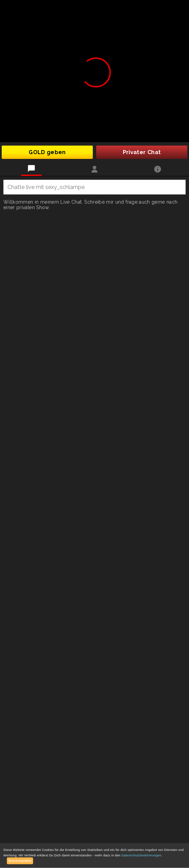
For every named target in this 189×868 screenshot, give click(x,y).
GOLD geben (47, 152)
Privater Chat (142, 152)
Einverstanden (20, 861)
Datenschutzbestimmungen (141, 855)
